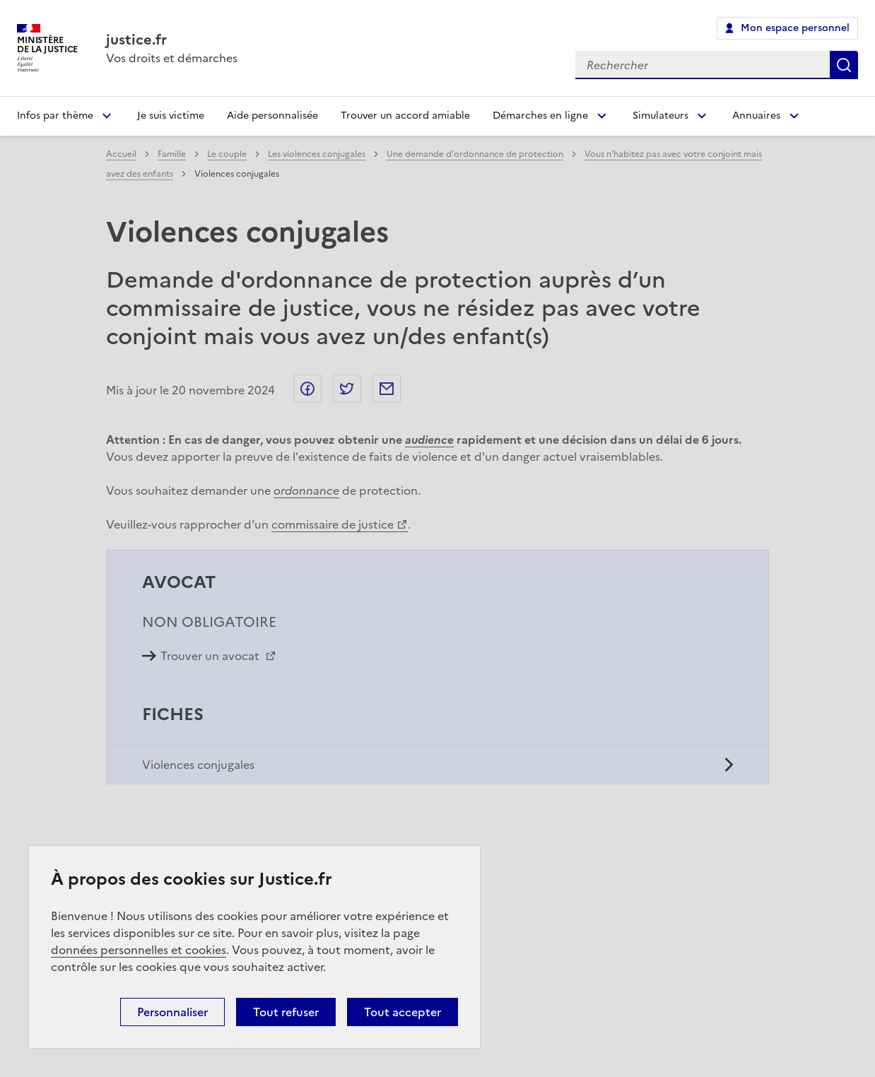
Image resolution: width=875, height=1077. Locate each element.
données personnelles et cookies (138, 949)
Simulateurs (660, 115)
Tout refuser (286, 1012)
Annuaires (756, 115)
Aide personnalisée (272, 115)
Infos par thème (55, 115)
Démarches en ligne (540, 115)
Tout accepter (402, 1012)
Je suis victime (170, 115)
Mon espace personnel (795, 27)
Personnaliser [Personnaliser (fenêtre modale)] (172, 1012)
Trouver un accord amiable (405, 115)
